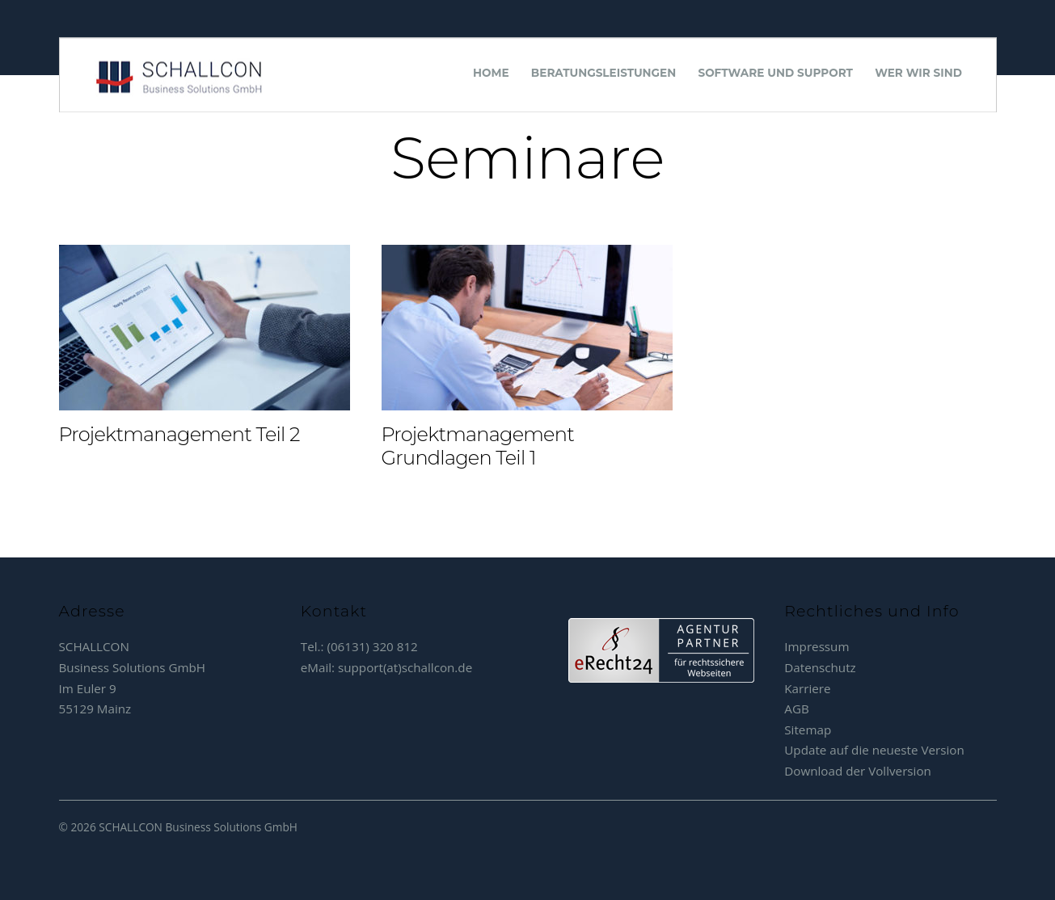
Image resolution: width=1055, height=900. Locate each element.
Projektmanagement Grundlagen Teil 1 (478, 446)
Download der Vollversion (857, 771)
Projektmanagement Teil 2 (179, 434)
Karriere (807, 688)
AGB (796, 708)
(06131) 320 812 (372, 646)
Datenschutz (819, 667)
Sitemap (807, 729)
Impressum (816, 646)
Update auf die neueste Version (874, 750)
